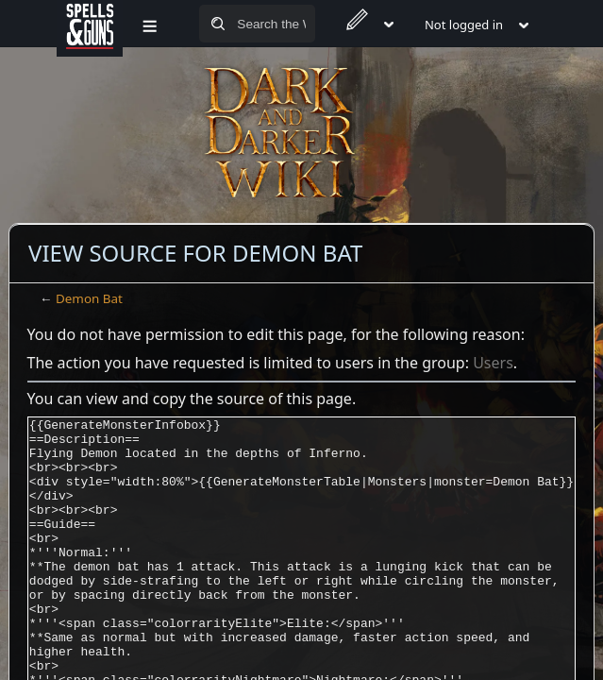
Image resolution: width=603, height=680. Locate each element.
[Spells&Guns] (90, 23)
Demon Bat (89, 298)
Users (493, 362)
